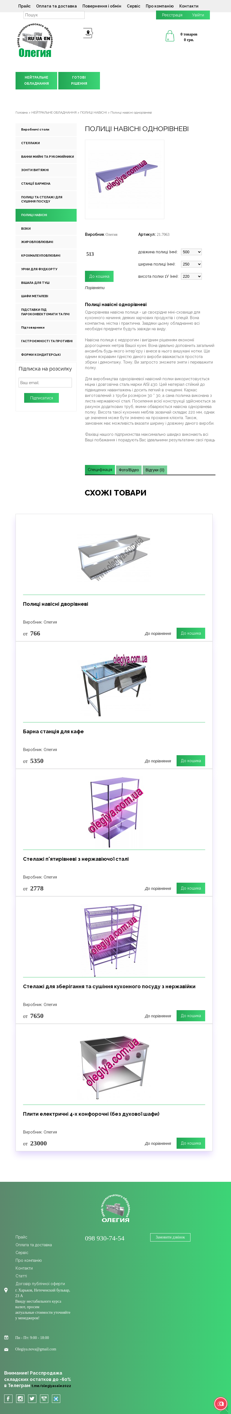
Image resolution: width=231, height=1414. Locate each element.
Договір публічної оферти (40, 1284)
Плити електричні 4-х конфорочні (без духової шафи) (91, 1114)
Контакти (188, 6)
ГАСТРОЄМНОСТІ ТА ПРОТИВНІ (46, 341)
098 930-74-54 (104, 1238)
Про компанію (160, 6)
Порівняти (95, 288)
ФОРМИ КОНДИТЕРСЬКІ (41, 355)
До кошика (191, 633)
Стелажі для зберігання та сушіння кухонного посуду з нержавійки (109, 986)
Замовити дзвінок (170, 1237)
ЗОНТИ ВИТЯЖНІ (35, 170)
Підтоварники (32, 327)
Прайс (24, 6)
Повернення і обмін (101, 6)
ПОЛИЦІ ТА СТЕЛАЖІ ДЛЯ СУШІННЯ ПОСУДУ (41, 200)
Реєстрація (172, 15)
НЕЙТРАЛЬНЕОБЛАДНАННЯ (36, 81)
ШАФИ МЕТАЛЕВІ (34, 296)
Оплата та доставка (56, 6)
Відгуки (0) (154, 470)
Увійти (198, 15)
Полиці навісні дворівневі (55, 604)
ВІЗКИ (26, 229)
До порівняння (158, 633)
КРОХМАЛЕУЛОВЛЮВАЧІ (40, 255)
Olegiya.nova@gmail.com (35, 1349)
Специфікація (100, 469)
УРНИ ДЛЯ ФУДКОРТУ (39, 269)
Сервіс (133, 6)
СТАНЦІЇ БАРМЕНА (35, 184)
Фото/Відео (129, 470)
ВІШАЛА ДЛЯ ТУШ (35, 283)
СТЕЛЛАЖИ (30, 143)
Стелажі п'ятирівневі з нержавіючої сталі (76, 859)
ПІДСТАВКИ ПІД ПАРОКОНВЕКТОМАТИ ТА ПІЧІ (45, 312)
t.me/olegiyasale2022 (51, 1386)
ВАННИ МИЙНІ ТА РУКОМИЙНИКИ (47, 157)
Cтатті (21, 1276)
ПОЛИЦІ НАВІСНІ (34, 215)
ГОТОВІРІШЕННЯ (79, 81)
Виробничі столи (35, 129)
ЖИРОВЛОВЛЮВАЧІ (37, 242)
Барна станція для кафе (53, 731)
